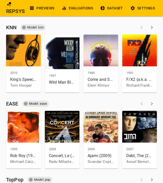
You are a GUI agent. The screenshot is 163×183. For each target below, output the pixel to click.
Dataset (112, 8)
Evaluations (78, 8)
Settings (143, 8)
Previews (42, 8)
